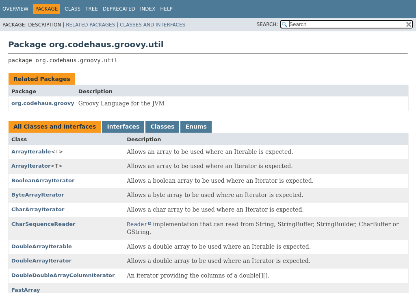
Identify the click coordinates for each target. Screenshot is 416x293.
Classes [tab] (162, 126)
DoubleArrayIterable (41, 246)
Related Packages (90, 25)
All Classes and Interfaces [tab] (54, 126)
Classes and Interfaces (152, 25)
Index (148, 9)
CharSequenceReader (43, 224)
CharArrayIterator (37, 209)
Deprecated (119, 9)
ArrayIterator (30, 166)
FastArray (25, 290)
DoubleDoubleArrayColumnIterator (63, 275)
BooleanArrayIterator (42, 180)
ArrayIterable (31, 152)
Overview (15, 9)
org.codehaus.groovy (42, 103)
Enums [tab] (195, 126)
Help (166, 9)
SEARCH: (267, 24)
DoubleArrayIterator (41, 261)
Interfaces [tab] (123, 126)
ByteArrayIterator (37, 195)
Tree (91, 9)
